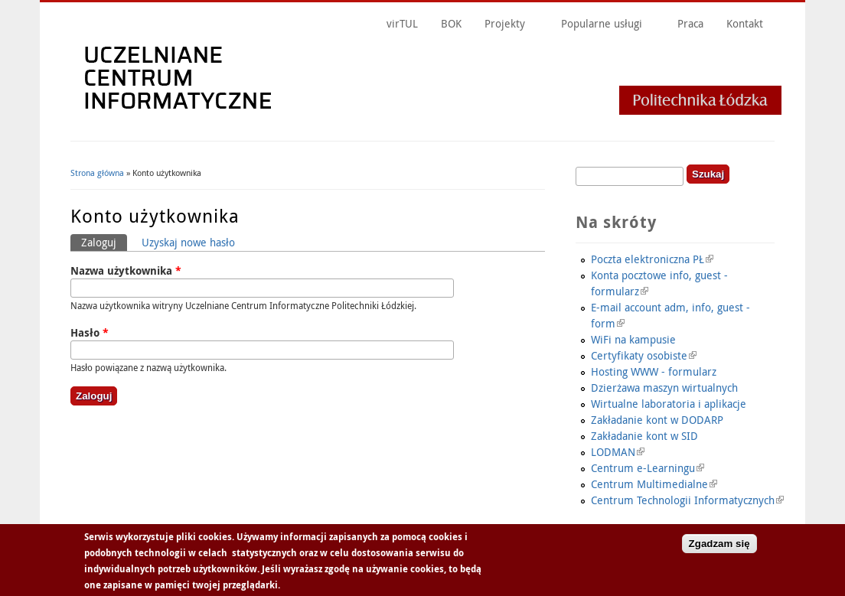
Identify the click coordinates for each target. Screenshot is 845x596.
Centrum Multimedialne (654, 484)
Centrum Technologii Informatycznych (687, 500)
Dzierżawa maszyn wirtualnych (664, 387)
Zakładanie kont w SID (644, 435)
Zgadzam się (719, 544)
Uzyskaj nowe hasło (188, 242)
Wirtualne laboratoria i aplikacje (668, 403)
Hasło (89, 332)
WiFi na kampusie (633, 339)
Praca (690, 23)
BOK (451, 23)
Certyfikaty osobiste (644, 355)
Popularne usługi (601, 23)
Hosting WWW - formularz (653, 371)
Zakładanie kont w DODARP (657, 419)
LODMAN (617, 452)
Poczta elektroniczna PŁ (652, 259)
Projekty (504, 23)
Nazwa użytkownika (125, 270)
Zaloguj (104, 241)
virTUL (402, 23)
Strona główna (97, 172)
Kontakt (744, 23)
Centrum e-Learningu (647, 468)
